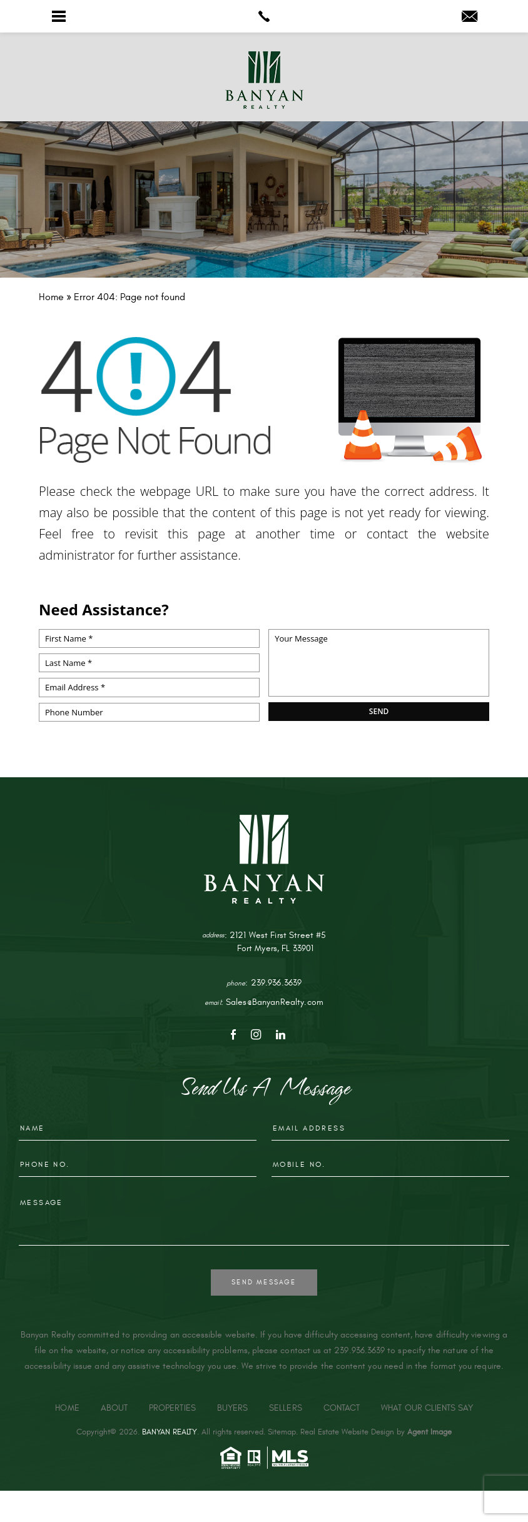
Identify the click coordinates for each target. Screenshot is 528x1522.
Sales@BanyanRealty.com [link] (274, 1002)
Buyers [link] (232, 1408)
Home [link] (67, 1408)
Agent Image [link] (429, 1432)
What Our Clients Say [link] (426, 1408)
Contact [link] (341, 1408)
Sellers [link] (285, 1408)
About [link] (114, 1408)
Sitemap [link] (282, 1432)
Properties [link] (172, 1408)
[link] (264, 16)
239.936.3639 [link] (276, 982)
